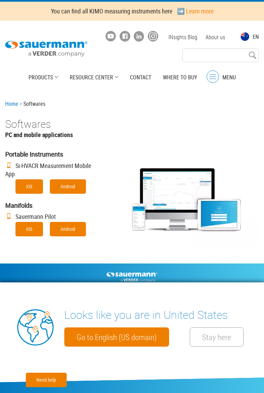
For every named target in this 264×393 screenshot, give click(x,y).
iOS (29, 186)
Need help (46, 380)
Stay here (216, 337)
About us (215, 37)
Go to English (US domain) (117, 337)
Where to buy (180, 77)
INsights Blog (182, 37)
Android (67, 186)
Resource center (91, 77)
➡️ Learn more (195, 11)
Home (11, 104)
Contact (140, 77)
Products (41, 77)
